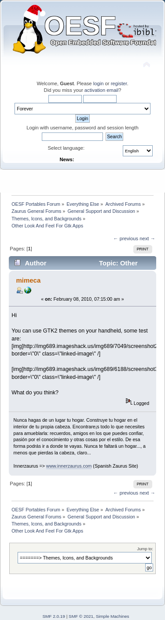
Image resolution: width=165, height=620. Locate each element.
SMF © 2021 (81, 616)
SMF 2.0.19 (53, 616)
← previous (125, 238)
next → (147, 238)
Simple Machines (112, 616)
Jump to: (145, 548)
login (98, 83)
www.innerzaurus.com (69, 466)
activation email (101, 90)
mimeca (28, 280)
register (119, 83)
